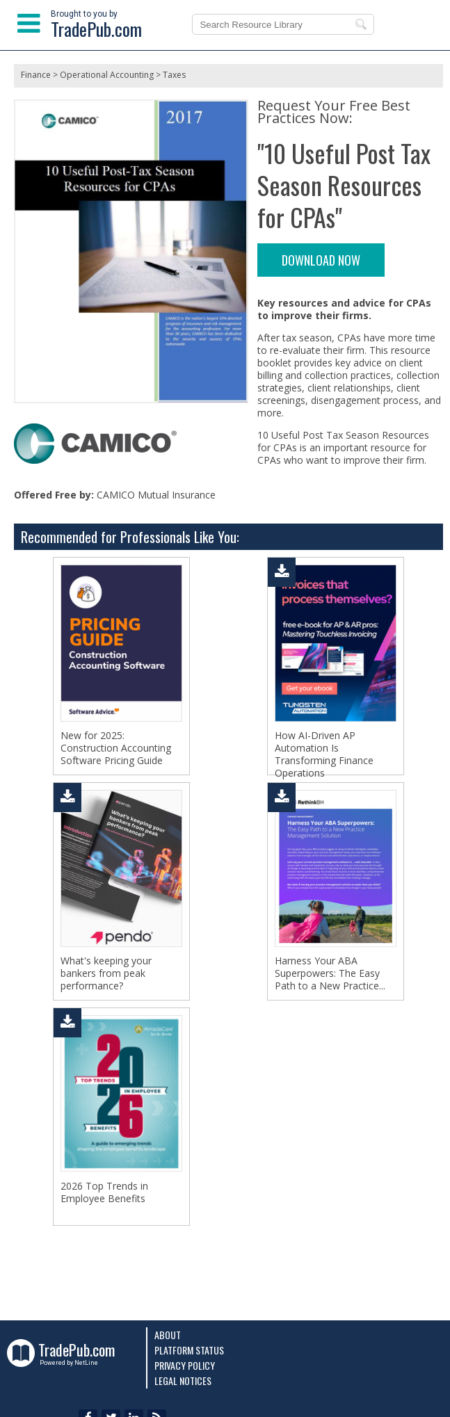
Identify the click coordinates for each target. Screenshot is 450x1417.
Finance (36, 75)
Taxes (174, 75)
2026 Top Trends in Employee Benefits (104, 1192)
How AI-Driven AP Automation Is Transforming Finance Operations (324, 754)
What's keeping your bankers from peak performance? (106, 973)
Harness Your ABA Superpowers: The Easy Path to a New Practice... (330, 973)
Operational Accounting (107, 75)
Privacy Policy (184, 1365)
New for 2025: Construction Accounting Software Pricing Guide (116, 748)
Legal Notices (182, 1380)
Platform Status (189, 1350)
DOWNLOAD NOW (321, 260)
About (167, 1334)
